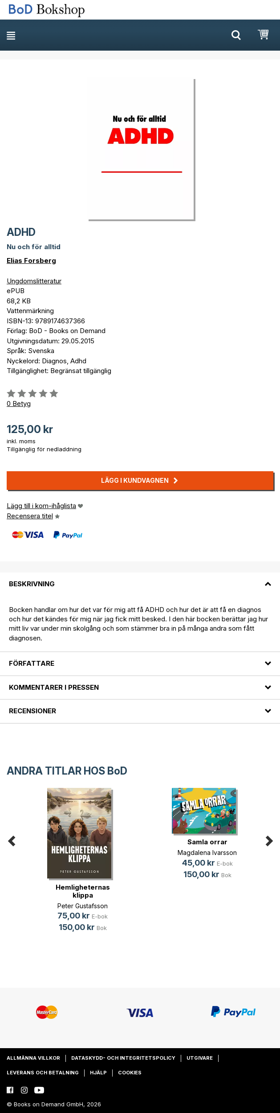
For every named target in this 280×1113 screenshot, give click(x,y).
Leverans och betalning (43, 1072)
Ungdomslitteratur (34, 281)
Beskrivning (32, 584)
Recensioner (32, 711)
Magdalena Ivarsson (207, 852)
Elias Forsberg (31, 260)
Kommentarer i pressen (54, 687)
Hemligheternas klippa (83, 891)
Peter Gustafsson (82, 906)
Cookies (130, 1072)
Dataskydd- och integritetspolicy (123, 1058)
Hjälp (98, 1072)
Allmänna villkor (33, 1058)
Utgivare (200, 1058)
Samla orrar (207, 842)
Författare (31, 663)
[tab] (140, 578)
